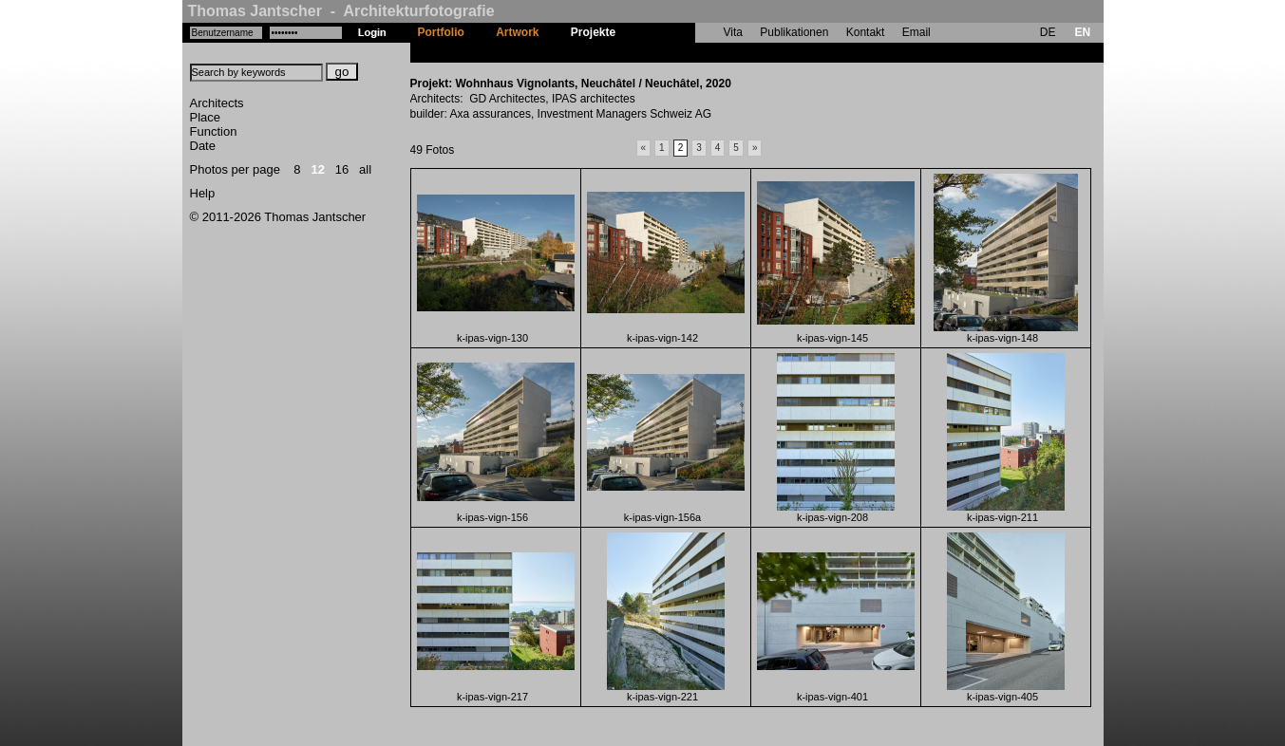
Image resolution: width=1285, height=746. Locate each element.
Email (916, 32)
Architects (217, 103)
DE (1048, 32)
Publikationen (794, 32)
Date (203, 146)
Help (203, 193)
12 (317, 169)
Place (205, 117)
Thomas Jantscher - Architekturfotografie (341, 11)
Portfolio (441, 32)
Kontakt (865, 32)
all (365, 169)
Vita (733, 32)
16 (342, 169)
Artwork (517, 32)
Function (213, 131)
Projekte (593, 32)
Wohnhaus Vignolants (691, 52)
